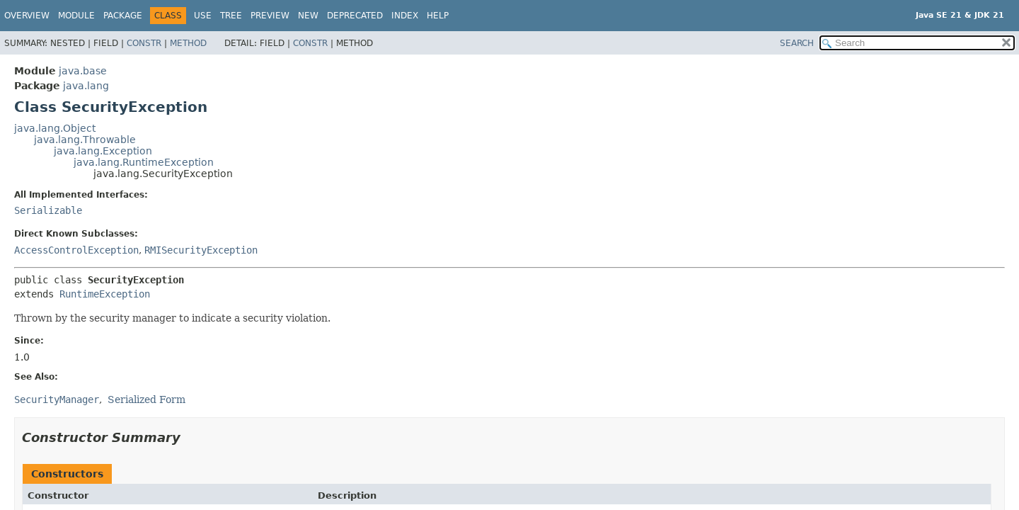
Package (122, 16)
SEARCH (797, 43)
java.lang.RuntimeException (144, 162)
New (308, 16)
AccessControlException (76, 250)
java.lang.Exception (103, 151)
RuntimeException (104, 294)
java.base (83, 70)
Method (188, 43)
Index (404, 16)
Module (76, 16)
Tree (231, 16)
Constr (144, 43)
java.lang (86, 85)
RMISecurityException (201, 250)
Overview (27, 16)
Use (203, 16)
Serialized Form (146, 399)
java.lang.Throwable (85, 139)
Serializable (48, 210)
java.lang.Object (55, 128)
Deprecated (355, 16)
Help (438, 16)
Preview (270, 16)
